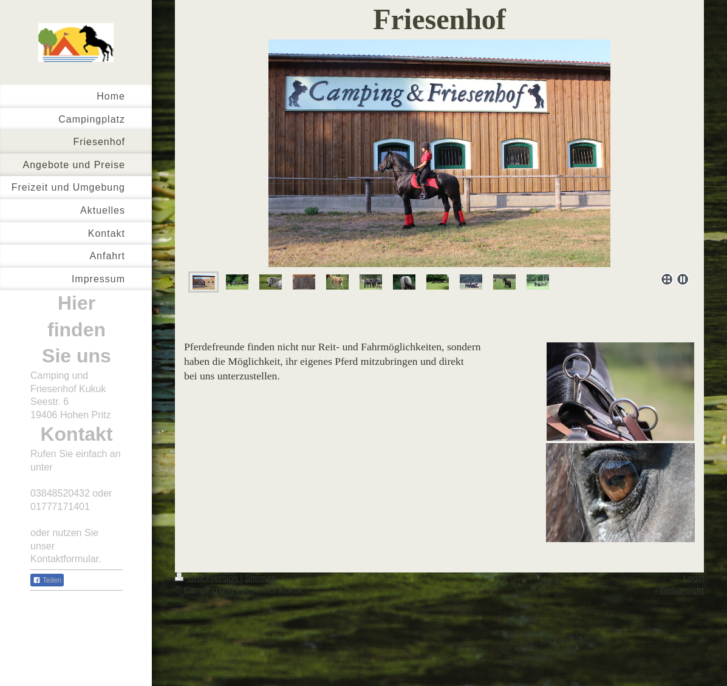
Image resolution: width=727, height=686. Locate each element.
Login (693, 578)
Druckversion (207, 578)
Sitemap (260, 578)
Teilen (47, 580)
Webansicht (682, 590)
